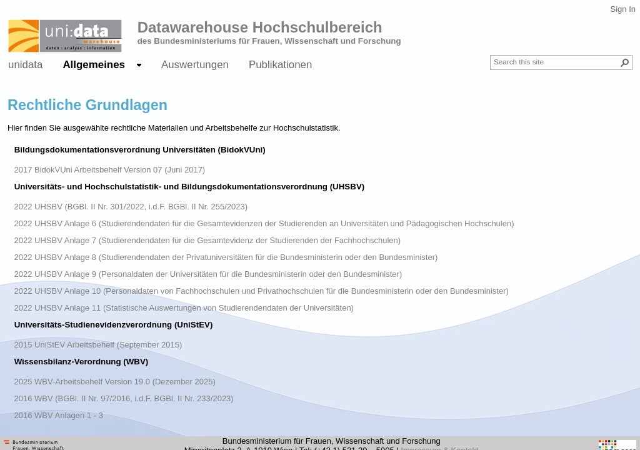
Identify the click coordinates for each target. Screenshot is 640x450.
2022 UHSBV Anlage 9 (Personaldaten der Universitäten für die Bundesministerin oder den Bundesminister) (208, 274)
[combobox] (556, 61)
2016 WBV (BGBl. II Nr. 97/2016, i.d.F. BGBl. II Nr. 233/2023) (124, 398)
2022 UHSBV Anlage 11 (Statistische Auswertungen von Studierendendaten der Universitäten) (184, 307)
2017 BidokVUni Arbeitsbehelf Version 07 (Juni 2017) (110, 169)
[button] (625, 62)
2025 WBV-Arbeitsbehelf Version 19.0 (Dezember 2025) (115, 381)
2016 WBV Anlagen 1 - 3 (58, 415)
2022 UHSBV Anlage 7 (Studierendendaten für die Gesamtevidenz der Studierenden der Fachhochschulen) (207, 240)
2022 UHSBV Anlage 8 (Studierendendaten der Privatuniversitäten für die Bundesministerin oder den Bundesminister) (226, 257)
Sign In (623, 9)
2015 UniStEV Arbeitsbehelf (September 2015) (98, 344)
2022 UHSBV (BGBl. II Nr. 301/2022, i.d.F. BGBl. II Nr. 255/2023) (131, 206)
